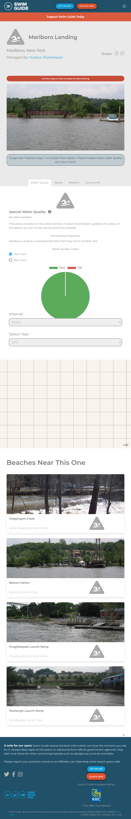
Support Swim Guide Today (65, 16)
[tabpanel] (65, 267)
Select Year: (19, 334)
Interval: (16, 314)
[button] (124, 6)
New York (35, 50)
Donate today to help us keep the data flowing (65, 78)
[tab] (40, 182)
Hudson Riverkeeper (46, 57)
